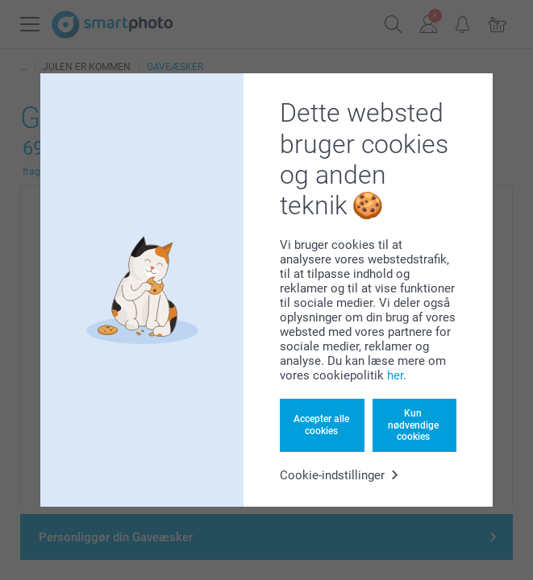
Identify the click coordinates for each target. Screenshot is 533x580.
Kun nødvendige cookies (413, 425)
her (395, 375)
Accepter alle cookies (321, 424)
